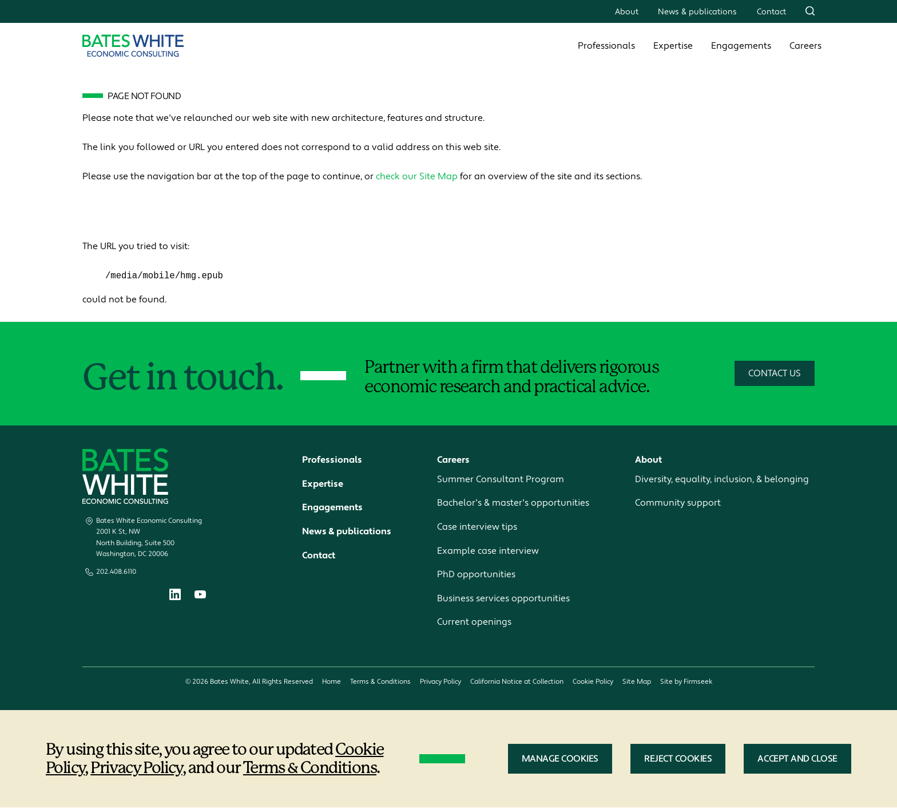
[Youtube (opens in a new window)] (200, 596)
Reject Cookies (678, 759)
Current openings (474, 622)
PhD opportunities (476, 575)
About (626, 11)
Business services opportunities (503, 599)
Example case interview (488, 551)
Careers (805, 46)
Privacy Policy (440, 682)
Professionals (606, 46)
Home (331, 682)
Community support (678, 503)
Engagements (741, 46)
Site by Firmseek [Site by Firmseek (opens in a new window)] (686, 682)
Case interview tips (477, 527)
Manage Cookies (560, 759)
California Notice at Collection (516, 682)
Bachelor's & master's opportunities (513, 503)
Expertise (673, 46)
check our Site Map (417, 176)
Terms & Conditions (380, 682)
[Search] (810, 10)
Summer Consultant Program (500, 480)
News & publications (697, 11)
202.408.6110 (116, 572)
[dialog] (448, 759)
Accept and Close (797, 759)
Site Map (636, 682)
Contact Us (774, 374)
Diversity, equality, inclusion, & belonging (722, 480)
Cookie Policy (593, 682)
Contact (771, 11)
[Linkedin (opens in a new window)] (175, 597)
